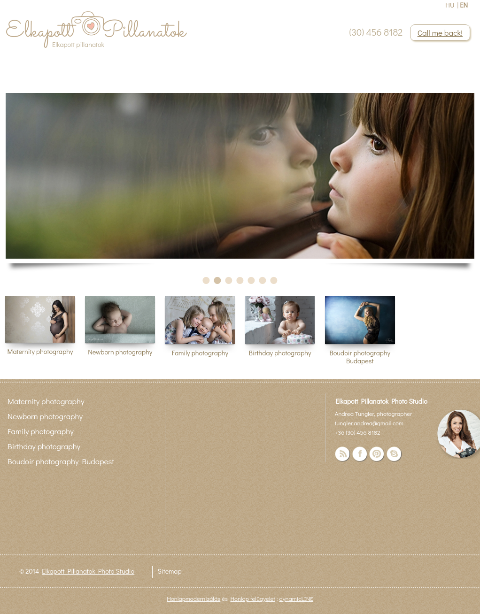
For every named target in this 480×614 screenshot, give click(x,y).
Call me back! (440, 32)
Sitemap (169, 571)
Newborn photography (120, 351)
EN (464, 4)
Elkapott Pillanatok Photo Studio (88, 571)
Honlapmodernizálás (193, 598)
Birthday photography (280, 352)
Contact (155, 79)
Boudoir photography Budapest (359, 356)
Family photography (200, 352)
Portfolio (37, 79)
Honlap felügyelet (252, 598)
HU (449, 4)
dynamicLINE (296, 598)
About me (84, 79)
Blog (121, 79)
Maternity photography (40, 351)
